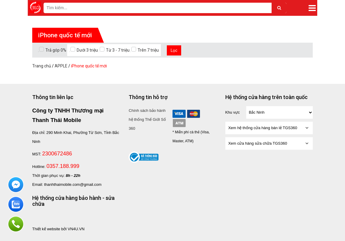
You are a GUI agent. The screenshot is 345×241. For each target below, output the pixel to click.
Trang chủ (41, 66)
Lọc (174, 50)
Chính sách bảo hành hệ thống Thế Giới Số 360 (147, 119)
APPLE (61, 66)
